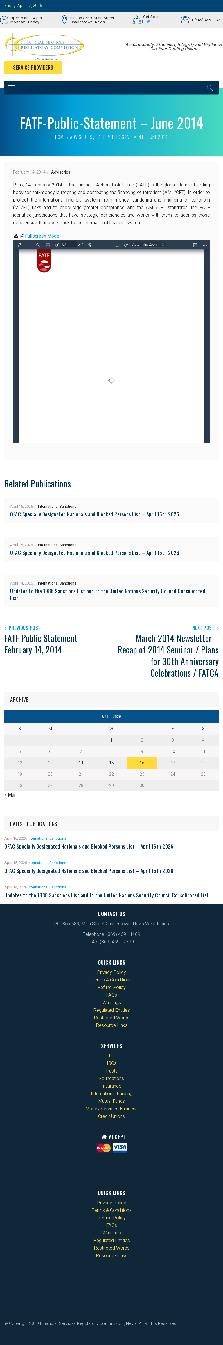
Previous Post (25, 628)
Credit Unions (111, 1116)
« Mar (10, 795)
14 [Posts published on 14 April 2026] (81, 763)
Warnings (111, 1002)
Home (60, 136)
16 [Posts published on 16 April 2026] (142, 763)
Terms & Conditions (112, 980)
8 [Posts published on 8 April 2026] (111, 752)
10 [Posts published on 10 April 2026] (172, 752)
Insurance (111, 1086)
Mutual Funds (111, 1101)
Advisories (81, 136)
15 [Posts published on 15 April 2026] (111, 763)
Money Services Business (111, 1108)
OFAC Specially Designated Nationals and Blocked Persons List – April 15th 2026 (94, 552)
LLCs (111, 1055)
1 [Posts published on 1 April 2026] (111, 740)
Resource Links (111, 1025)
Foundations (111, 1078)
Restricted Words (112, 1017)
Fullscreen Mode (42, 236)
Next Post (204, 628)
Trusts (111, 1071)
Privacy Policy (111, 972)
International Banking (111, 1093)
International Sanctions (57, 506)
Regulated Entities (111, 1010)
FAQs (111, 995)
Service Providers (33, 67)
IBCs (111, 1063)
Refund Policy (111, 987)
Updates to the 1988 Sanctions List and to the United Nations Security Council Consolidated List (107, 594)
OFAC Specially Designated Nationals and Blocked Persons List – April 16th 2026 (94, 514)
